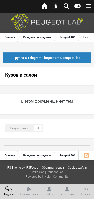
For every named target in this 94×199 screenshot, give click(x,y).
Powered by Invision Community (47, 176)
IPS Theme (13, 167)
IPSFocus (31, 167)
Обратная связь (53, 167)
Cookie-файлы (78, 167)
